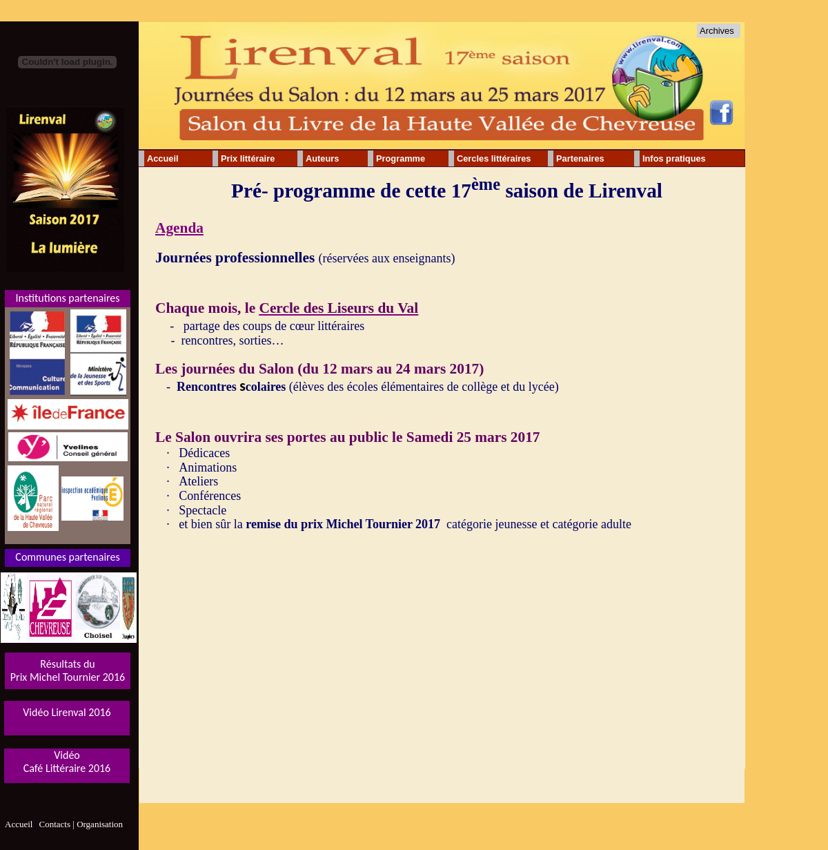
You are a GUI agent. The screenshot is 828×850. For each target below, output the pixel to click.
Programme (400, 158)
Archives (717, 31)
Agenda (179, 228)
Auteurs (322, 158)
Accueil (163, 158)
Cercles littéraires (494, 158)
